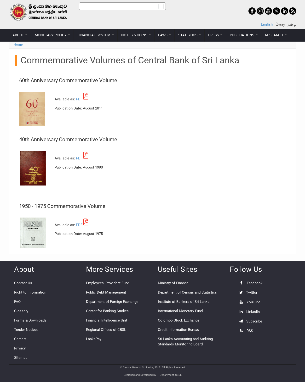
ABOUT (19, 35)
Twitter (247, 292)
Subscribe (249, 321)
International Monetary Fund (180, 311)
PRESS (215, 35)
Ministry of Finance (173, 283)
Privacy (20, 348)
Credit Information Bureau (178, 329)
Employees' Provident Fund (107, 283)
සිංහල (280, 24)
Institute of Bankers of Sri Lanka (183, 302)
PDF (79, 99)
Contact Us (23, 283)
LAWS (164, 35)
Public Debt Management (106, 292)
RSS (245, 331)
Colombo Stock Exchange (178, 320)
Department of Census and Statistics (187, 292)
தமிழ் (292, 24)
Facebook (250, 283)
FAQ (17, 302)
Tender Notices (26, 329)
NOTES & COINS (136, 35)
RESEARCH (276, 35)
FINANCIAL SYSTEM (95, 35)
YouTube (248, 302)
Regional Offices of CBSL (106, 329)
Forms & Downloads (30, 320)
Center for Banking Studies (107, 311)
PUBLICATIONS (244, 35)
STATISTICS (189, 35)
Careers (20, 339)
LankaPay (93, 339)
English (267, 24)
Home (18, 44)
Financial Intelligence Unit (106, 320)
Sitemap (20, 357)
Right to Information (30, 292)
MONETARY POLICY (52, 35)
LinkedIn (248, 312)
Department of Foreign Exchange (112, 302)
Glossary (21, 311)
